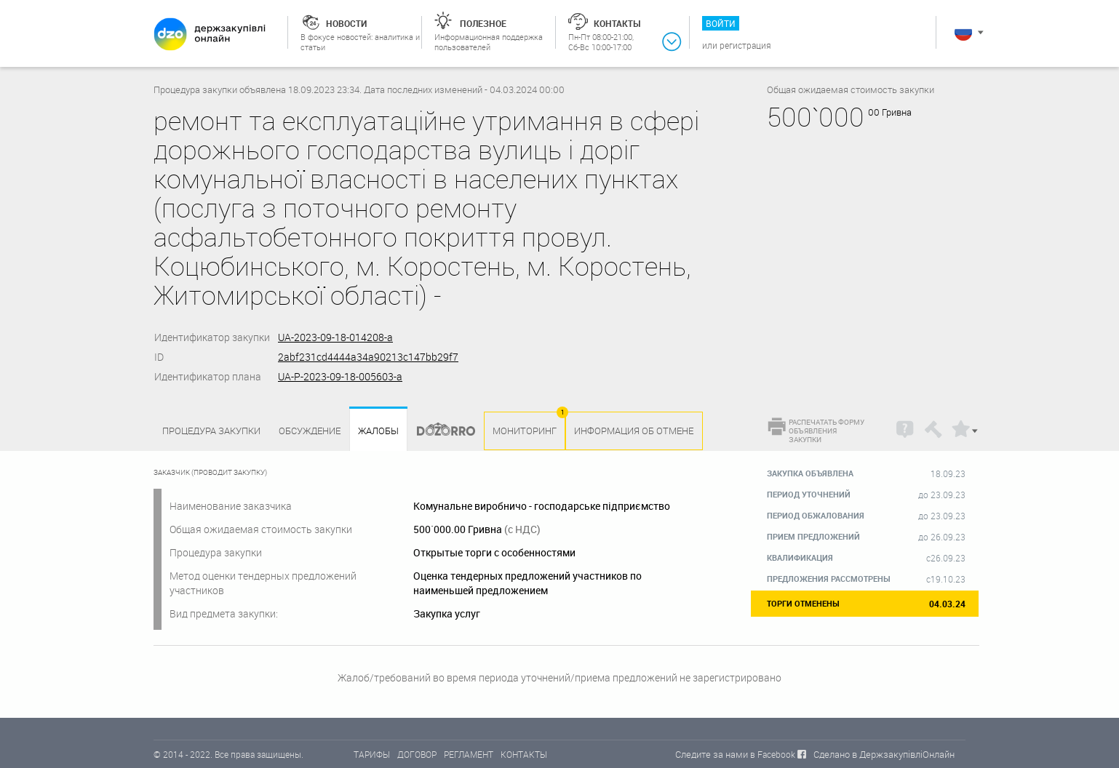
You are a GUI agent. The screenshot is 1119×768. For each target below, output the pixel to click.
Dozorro (439, 431)
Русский (963, 32)
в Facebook (772, 754)
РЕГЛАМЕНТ (468, 754)
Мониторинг (525, 430)
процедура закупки (211, 430)
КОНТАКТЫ (524, 754)
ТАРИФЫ (372, 754)
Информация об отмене (633, 430)
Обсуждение (310, 430)
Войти (721, 23)
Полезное (483, 23)
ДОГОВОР (417, 754)
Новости (346, 23)
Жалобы (378, 431)
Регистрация (745, 45)
